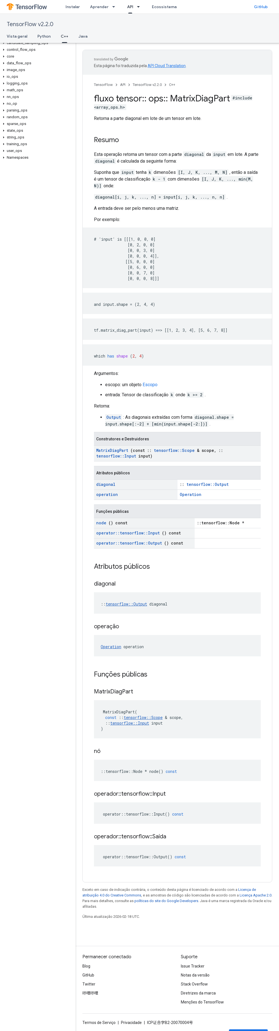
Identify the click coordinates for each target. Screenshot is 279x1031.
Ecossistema (164, 6)
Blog (86, 966)
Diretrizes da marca (198, 993)
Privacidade (131, 1022)
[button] (36, 43)
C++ (172, 85)
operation (107, 494)
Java (82, 36)
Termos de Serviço (99, 1022)
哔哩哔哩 (90, 993)
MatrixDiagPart (112, 450)
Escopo (150, 384)
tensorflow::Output (207, 484)
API (122, 85)
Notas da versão (195, 975)
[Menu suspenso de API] (140, 6)
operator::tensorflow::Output (129, 543)
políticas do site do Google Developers (166, 901)
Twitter (88, 984)
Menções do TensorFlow (202, 1002)
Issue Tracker (192, 966)
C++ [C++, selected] (64, 36)
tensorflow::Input (116, 456)
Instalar (73, 6)
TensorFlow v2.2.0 (30, 24)
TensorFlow (103, 85)
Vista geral (17, 36)
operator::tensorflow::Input (128, 533)
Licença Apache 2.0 (255, 895)
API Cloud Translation (167, 65)
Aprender (99, 6)
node (101, 522)
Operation (190, 494)
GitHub (261, 6)
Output (113, 417)
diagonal (105, 484)
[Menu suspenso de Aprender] (115, 6)
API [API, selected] (130, 6)
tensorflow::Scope (174, 450)
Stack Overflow (194, 984)
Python (44, 36)
